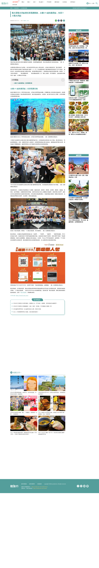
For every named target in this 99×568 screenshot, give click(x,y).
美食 (28, 2)
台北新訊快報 (24, 8)
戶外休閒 (49, 2)
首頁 (11, 8)
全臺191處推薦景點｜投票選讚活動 (23, 83)
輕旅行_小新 (26, 20)
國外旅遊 (57, 2)
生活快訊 (65, 2)
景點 (23, 2)
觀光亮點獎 (23, 292)
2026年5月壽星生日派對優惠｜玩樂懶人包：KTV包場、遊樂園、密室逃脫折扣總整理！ (36, 303)
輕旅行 (4, 3)
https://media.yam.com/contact (40, 488)
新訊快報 (16, 8)
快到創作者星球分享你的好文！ (80, 8)
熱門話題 (73, 2)
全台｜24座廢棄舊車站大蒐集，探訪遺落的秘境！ (26, 312)
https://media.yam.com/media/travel (39, 487)
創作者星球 (16, 2)
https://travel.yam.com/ (22, 295)
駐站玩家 (15, 4)
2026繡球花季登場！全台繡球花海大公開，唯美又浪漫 (28, 309)
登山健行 (41, 2)
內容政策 (39, 484)
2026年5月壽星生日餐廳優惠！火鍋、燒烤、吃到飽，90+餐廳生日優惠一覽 (33, 306)
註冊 (93, 3)
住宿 (34, 2)
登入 (90, 3)
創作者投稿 (24, 484)
